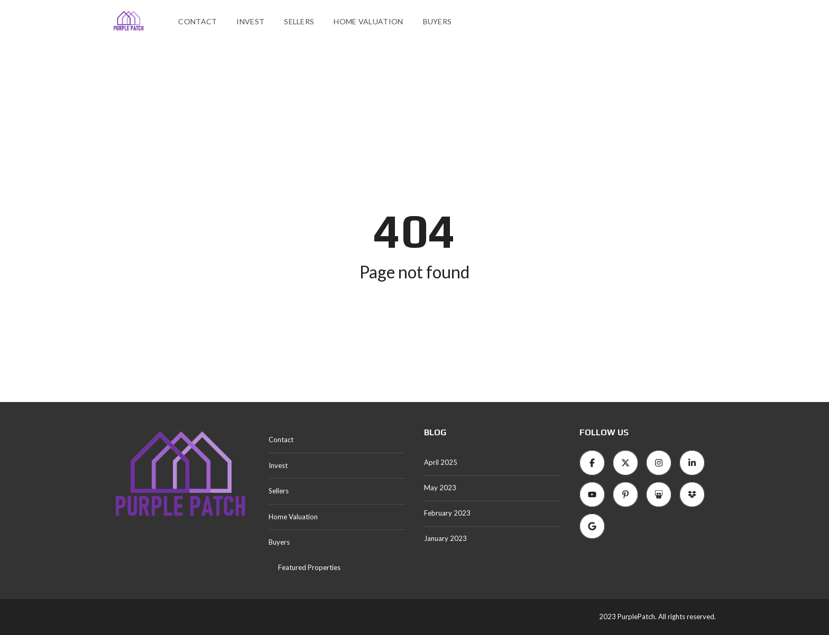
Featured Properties (309, 567)
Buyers (437, 21)
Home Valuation (368, 21)
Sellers (299, 21)
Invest (250, 21)
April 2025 (440, 462)
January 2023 (445, 538)
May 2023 (440, 487)
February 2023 (447, 513)
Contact (197, 21)
